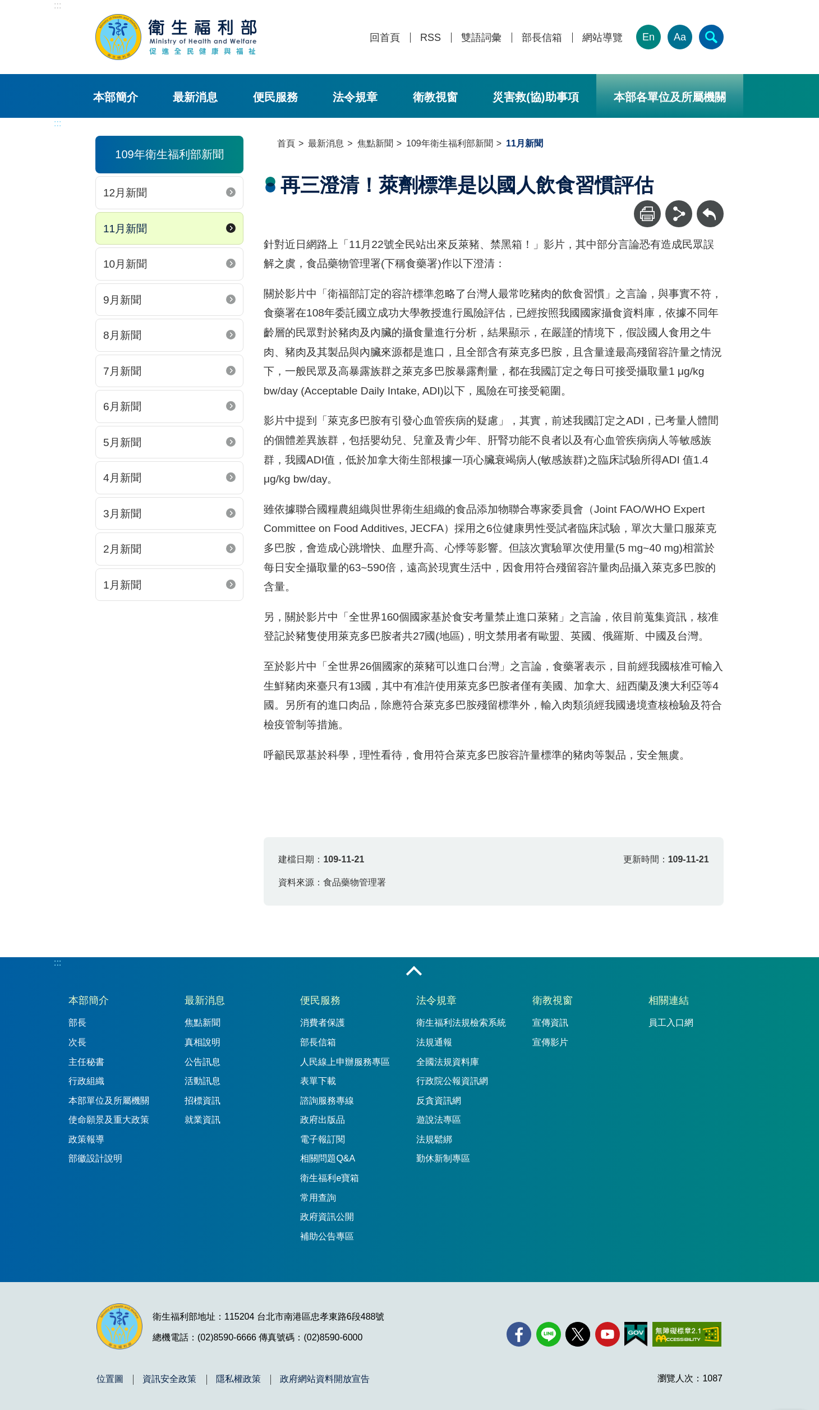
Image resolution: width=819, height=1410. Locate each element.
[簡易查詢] (711, 37)
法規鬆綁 (434, 1139)
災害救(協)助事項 (535, 97)
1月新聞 (122, 585)
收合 (414, 971)
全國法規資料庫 (447, 1062)
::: (57, 5)
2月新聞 (122, 549)
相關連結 (668, 1000)
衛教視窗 (435, 97)
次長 (77, 1042)
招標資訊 (202, 1100)
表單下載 (318, 1081)
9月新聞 (122, 300)
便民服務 (275, 97)
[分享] (678, 213)
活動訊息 (202, 1081)
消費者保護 (322, 1022)
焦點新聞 (375, 143)
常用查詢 (318, 1197)
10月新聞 (125, 264)
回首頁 (385, 38)
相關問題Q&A (327, 1158)
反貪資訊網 (438, 1100)
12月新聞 (125, 193)
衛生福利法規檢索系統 (461, 1022)
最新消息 (195, 97)
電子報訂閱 (322, 1139)
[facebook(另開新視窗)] (519, 1334)
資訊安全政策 (169, 1379)
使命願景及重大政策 (108, 1119)
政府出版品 (322, 1119)
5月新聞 (122, 442)
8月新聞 (122, 335)
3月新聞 (122, 514)
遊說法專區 (438, 1119)
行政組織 (86, 1081)
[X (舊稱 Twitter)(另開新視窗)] (577, 1334)
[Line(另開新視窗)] (548, 1334)
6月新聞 (122, 406)
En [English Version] (648, 37)
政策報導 (86, 1139)
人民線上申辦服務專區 (345, 1062)
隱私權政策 (238, 1379)
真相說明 (202, 1042)
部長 (77, 1022)
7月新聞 (122, 371)
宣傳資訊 (550, 1022)
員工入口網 (670, 1022)
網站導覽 (602, 38)
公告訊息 (202, 1062)
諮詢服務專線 (327, 1100)
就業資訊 (202, 1119)
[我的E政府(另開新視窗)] (635, 1334)
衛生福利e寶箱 (329, 1178)
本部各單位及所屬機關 (670, 97)
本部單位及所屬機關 (108, 1100)
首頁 (286, 143)
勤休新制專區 (443, 1158)
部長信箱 (542, 38)
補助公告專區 (327, 1236)
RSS (430, 38)
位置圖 (109, 1379)
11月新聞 (125, 229)
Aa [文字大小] (680, 37)
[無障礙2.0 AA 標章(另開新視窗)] (686, 1334)
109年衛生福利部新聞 (449, 143)
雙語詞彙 (481, 38)
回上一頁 (710, 205)
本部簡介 (115, 97)
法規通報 (434, 1042)
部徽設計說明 (95, 1158)
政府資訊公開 (327, 1216)
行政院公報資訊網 (452, 1081)
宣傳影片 (550, 1042)
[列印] (647, 213)
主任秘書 (86, 1062)
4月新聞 (122, 478)
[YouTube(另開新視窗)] (607, 1334)
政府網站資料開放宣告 (325, 1379)
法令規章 (355, 97)
